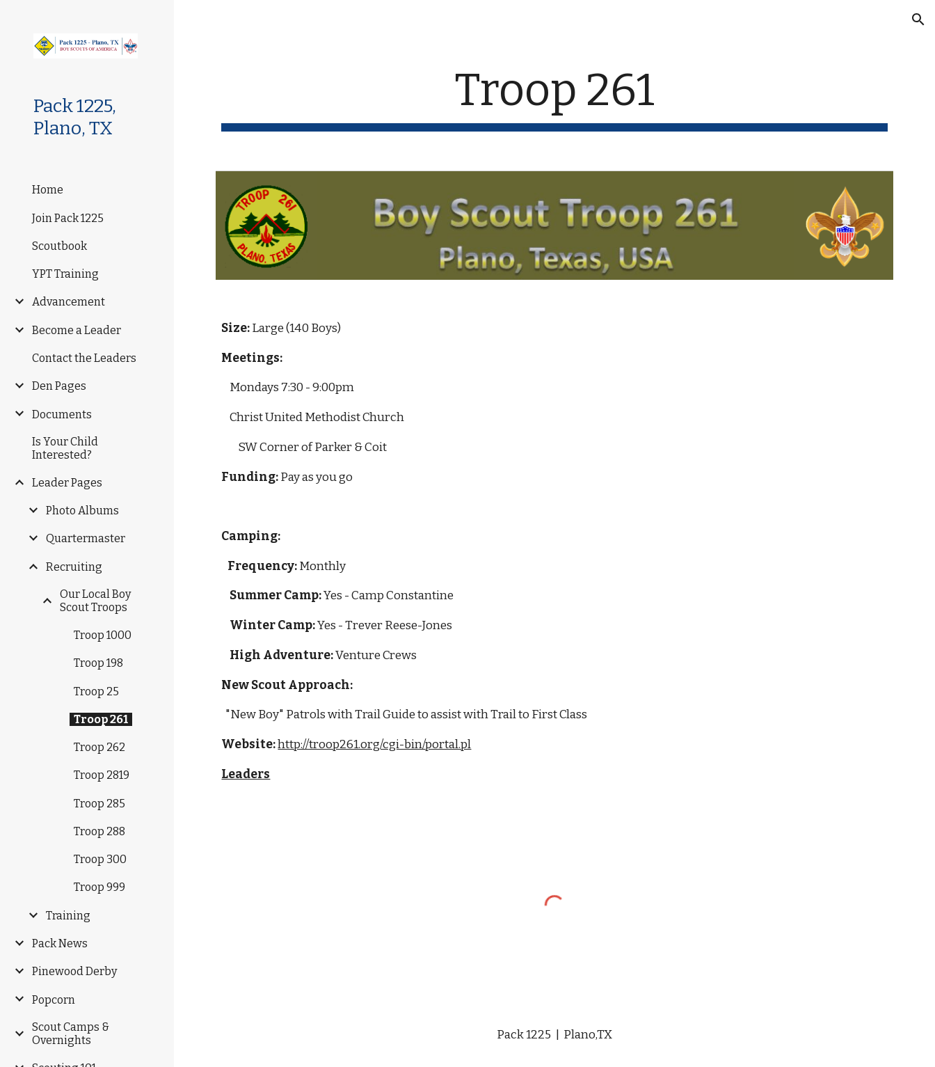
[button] (918, 19)
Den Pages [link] (59, 386)
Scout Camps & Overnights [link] (70, 1033)
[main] (554, 97)
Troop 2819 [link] (101, 775)
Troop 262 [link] (99, 747)
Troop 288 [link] (99, 831)
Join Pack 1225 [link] (68, 218)
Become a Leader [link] (76, 330)
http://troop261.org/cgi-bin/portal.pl (374, 744)
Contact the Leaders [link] (84, 358)
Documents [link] (62, 414)
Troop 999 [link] (99, 887)
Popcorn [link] (53, 999)
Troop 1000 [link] (102, 635)
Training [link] (68, 915)
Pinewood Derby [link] (74, 971)
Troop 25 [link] (96, 691)
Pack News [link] (60, 943)
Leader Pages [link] (67, 482)
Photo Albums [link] (82, 510)
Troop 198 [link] (98, 663)
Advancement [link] (68, 301)
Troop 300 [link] (100, 859)
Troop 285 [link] (99, 803)
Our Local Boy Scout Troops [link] (95, 600)
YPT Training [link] (65, 273)
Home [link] (47, 189)
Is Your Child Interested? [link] (65, 448)
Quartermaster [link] (85, 538)
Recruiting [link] (74, 567)
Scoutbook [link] (59, 246)
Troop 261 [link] (101, 719)
